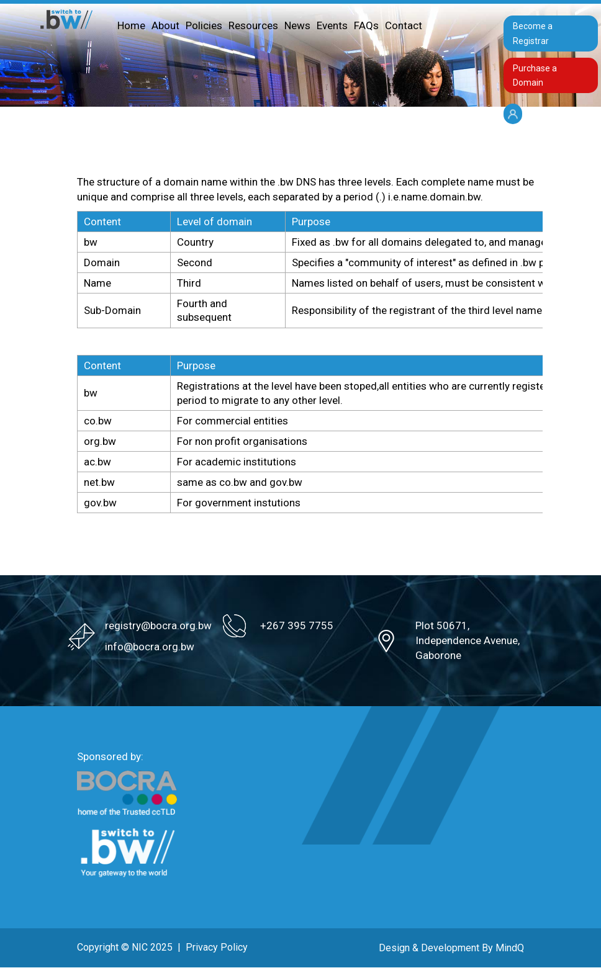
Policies (204, 25)
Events (332, 25)
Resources (253, 25)
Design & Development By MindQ (451, 948)
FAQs (366, 25)
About (165, 25)
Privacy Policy (217, 947)
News (297, 25)
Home (131, 25)
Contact (403, 25)
